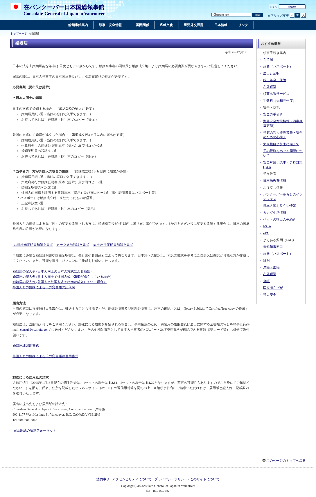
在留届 (268, 59)
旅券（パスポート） (278, 66)
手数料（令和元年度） (279, 100)
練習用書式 (26, 345)
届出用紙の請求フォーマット (34, 430)
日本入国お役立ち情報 (279, 206)
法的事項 (103, 479)
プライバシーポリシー (170, 479)
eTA (266, 233)
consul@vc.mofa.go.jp (35, 329)
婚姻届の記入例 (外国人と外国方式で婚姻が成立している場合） (60, 282)
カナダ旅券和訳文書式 (72, 245)
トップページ (18, 33)
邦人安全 (269, 294)
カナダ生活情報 (274, 212)
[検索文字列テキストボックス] (231, 15)
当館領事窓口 (273, 247)
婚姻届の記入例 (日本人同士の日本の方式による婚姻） (53, 271)
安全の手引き (273, 114)
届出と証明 (271, 73)
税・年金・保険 (274, 80)
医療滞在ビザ (273, 288)
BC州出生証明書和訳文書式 (113, 245)
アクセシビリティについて (132, 479)
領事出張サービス (276, 93)
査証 (266, 281)
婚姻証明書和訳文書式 (33, 245)
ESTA (267, 226)
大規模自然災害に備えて (281, 144)
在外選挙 (269, 87)
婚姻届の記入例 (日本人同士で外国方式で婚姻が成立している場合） (63, 276)
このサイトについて (205, 479)
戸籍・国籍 (271, 267)
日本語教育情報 (274, 180)
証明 (266, 260)
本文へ (273, 6)
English (292, 6)
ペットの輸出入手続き (279, 219)
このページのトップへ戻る (286, 460)
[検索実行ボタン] (257, 15)
